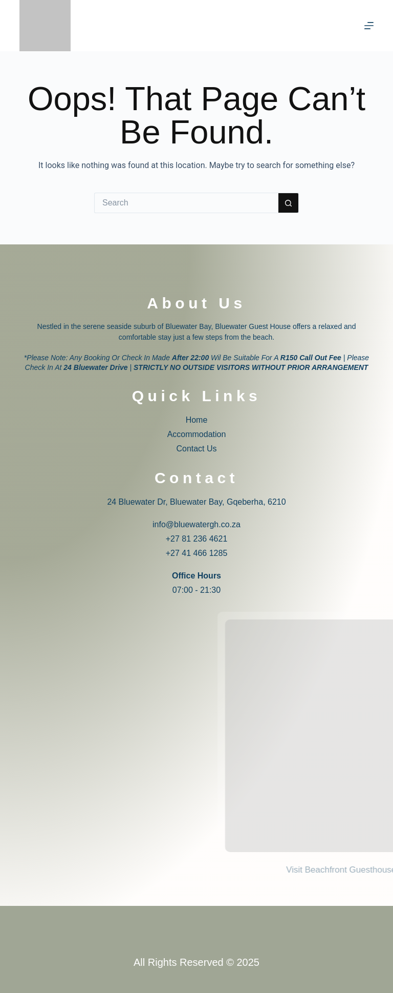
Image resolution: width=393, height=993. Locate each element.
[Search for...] (186, 203)
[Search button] (288, 203)
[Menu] (369, 25)
